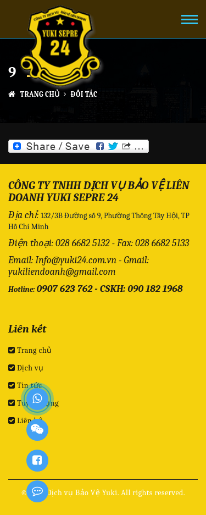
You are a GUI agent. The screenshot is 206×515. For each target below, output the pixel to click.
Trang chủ (34, 94)
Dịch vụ (26, 368)
